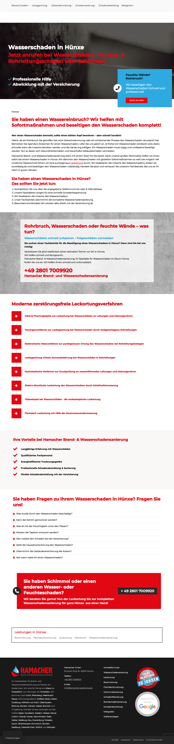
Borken (23, 706)
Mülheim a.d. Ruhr (30, 702)
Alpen (21, 713)
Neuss (14, 699)
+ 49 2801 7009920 (137, 591)
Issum (14, 723)
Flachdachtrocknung (44, 638)
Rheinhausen (24, 723)
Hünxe (29, 716)
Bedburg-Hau (24, 720)
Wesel (39, 706)
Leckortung (76, 163)
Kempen (51, 727)
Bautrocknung (23, 638)
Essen (54, 699)
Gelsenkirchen (28, 727)
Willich (39, 727)
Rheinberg (37, 695)
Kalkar (15, 720)
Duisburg (16, 702)
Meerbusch (48, 695)
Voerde (22, 716)
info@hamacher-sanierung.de (78, 688)
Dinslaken (45, 692)
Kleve (48, 688)
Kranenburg (38, 720)
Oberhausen (45, 702)
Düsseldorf (17, 692)
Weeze (46, 713)
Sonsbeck (29, 713)
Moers (47, 699)
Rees (49, 716)
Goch (28, 695)
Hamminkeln (39, 716)
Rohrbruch (80, 638)
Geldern (38, 713)
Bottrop (15, 706)
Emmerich (36, 723)
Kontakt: (135, 2)
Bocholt (46, 706)
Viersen (31, 706)
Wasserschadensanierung (103, 638)
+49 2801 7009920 (153, 2)
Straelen (48, 720)
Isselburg (16, 727)
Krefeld (40, 699)
